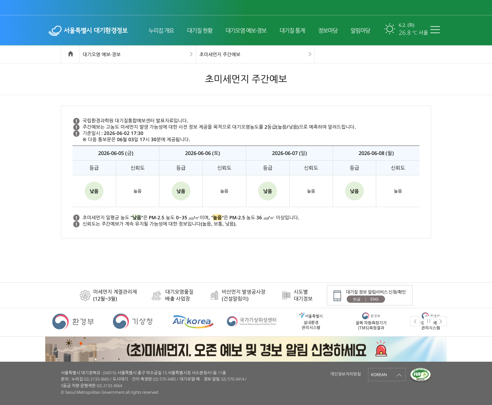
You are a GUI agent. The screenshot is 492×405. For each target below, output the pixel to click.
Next (442, 321)
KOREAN (379, 374)
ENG (375, 299)
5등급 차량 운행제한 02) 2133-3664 (91, 385)
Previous (415, 321)
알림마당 (360, 30)
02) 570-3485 (164, 379)
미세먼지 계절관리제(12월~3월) (115, 295)
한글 (357, 299)
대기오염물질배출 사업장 (179, 295)
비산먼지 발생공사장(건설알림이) (243, 295)
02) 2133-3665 (96, 379)
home (70, 54)
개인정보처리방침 (345, 374)
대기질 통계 (292, 30)
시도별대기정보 (303, 295)
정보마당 (328, 30)
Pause (428, 321)
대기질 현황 (199, 30)
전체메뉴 (437, 29)
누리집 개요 (161, 30)
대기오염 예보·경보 (246, 30)
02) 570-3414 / (234, 379)
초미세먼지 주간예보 (219, 54)
